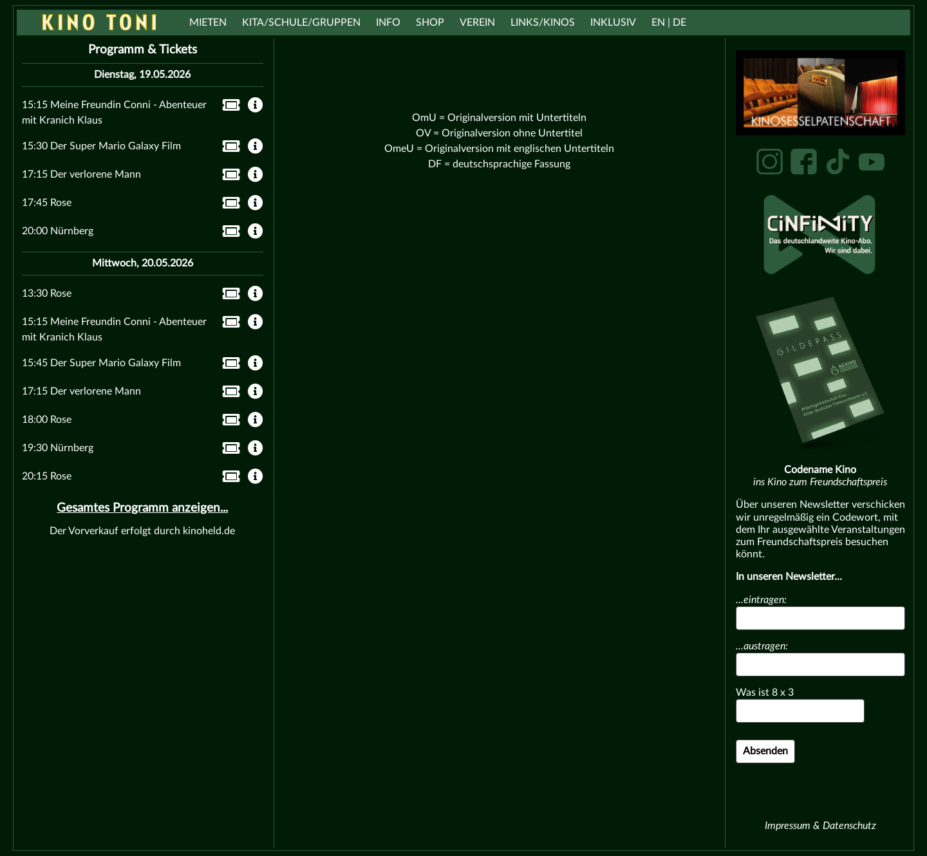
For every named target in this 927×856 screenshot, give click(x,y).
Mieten (208, 22)
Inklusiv (613, 22)
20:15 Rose (46, 476)
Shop (430, 22)
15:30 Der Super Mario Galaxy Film (101, 146)
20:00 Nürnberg (57, 231)
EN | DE (668, 22)
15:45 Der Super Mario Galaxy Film (101, 363)
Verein (477, 22)
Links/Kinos (542, 22)
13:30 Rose (46, 293)
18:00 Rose (46, 419)
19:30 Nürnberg (57, 448)
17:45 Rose (46, 203)
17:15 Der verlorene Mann (81, 174)
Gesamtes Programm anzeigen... (142, 508)
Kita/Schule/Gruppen (301, 22)
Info (388, 22)
